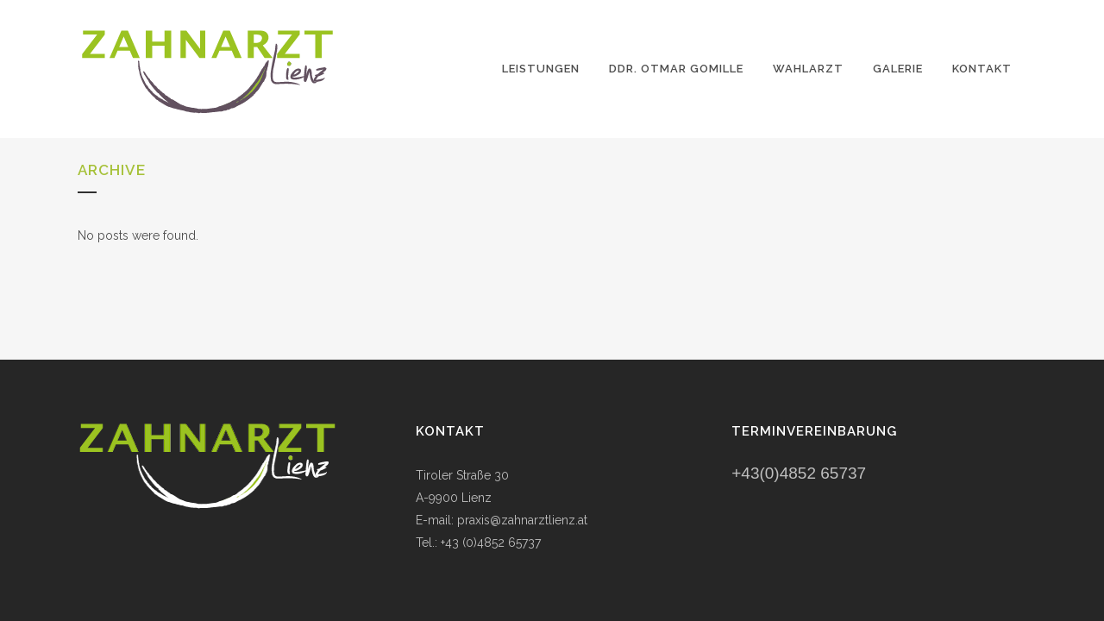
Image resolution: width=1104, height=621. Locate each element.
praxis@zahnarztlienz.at (522, 520)
